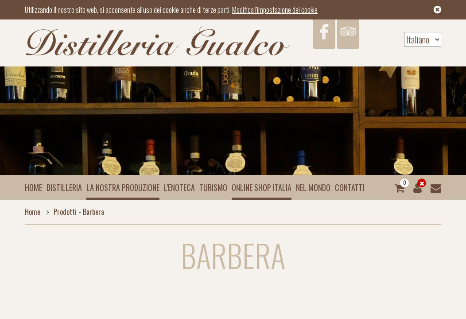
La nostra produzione (122, 187)
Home (33, 187)
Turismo (213, 187)
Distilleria (64, 187)
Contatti (350, 187)
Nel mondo (313, 187)
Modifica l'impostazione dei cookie (275, 9)
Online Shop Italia (261, 187)
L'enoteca (179, 187)
